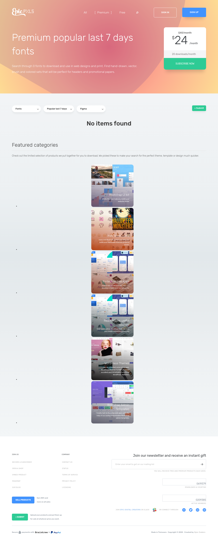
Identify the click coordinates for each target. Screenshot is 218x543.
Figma (91, 108)
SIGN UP (194, 12)
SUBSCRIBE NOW (185, 63)
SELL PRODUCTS (23, 500)
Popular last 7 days (59, 108)
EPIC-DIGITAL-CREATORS (130, 510)
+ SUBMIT (19, 517)
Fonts (27, 108)
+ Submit (199, 108)
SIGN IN (165, 12)
